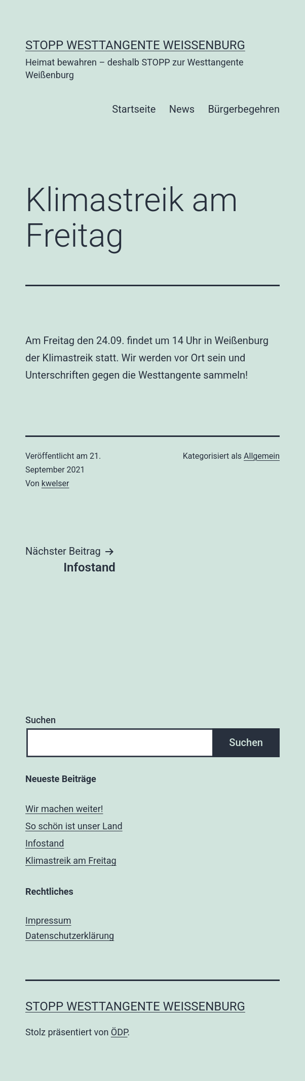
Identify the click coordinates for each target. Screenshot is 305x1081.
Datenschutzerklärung (69, 935)
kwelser (55, 483)
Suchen (40, 720)
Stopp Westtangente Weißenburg (135, 45)
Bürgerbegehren (244, 109)
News (182, 109)
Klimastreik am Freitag (71, 860)
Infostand (44, 843)
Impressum (48, 920)
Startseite (134, 109)
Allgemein (262, 456)
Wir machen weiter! (64, 808)
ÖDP (119, 1032)
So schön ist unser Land (74, 826)
